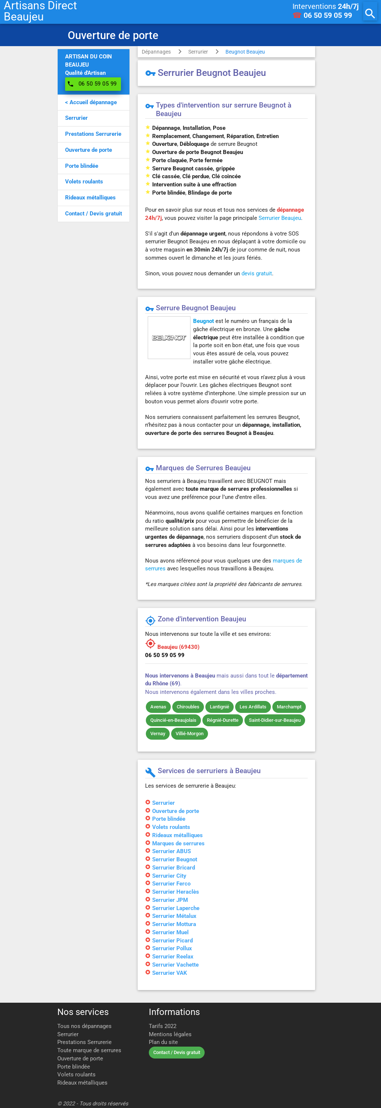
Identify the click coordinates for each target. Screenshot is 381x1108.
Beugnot (203, 321)
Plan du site (163, 1042)
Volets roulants (76, 1075)
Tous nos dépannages (84, 1026)
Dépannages (156, 52)
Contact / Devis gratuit (176, 1052)
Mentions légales (170, 1034)
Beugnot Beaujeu (245, 52)
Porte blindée (73, 1067)
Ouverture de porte (80, 1059)
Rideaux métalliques (82, 1083)
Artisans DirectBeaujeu (40, 11)
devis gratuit (256, 273)
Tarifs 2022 (162, 1026)
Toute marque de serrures (89, 1050)
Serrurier (198, 52)
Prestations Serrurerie (84, 1042)
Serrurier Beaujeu (280, 218)
